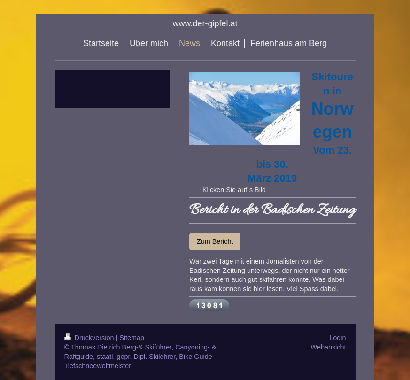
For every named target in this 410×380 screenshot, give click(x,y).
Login (337, 337)
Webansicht (328, 347)
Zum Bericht (215, 241)
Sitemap (131, 337)
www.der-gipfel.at (204, 23)
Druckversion (90, 337)
